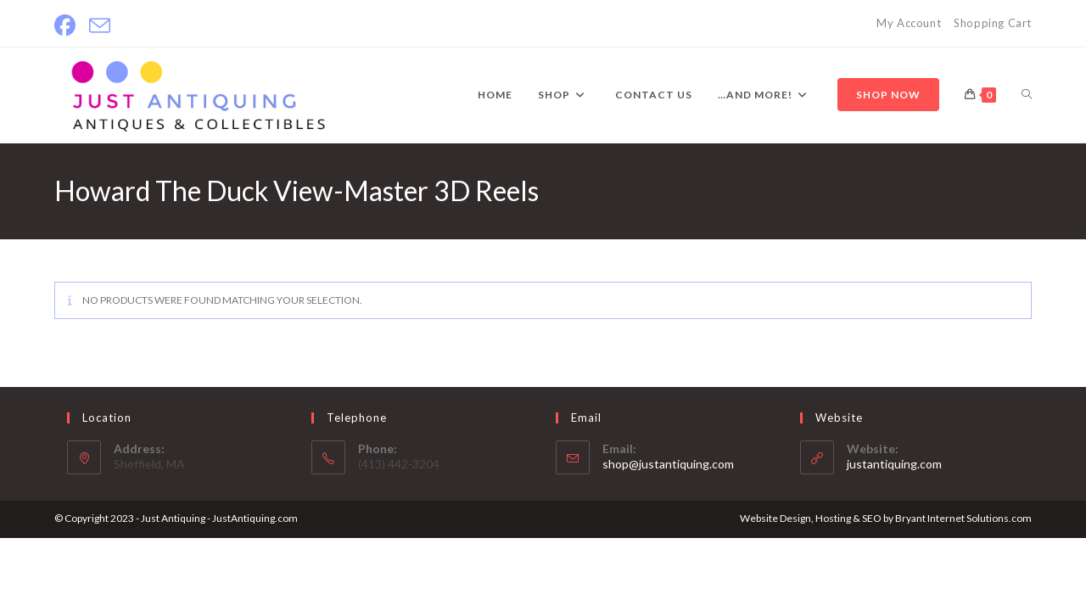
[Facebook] (68, 25)
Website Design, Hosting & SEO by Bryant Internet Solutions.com (886, 518)
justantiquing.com (894, 464)
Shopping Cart (993, 23)
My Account (908, 23)
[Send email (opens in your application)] (99, 25)
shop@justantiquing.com (668, 464)
